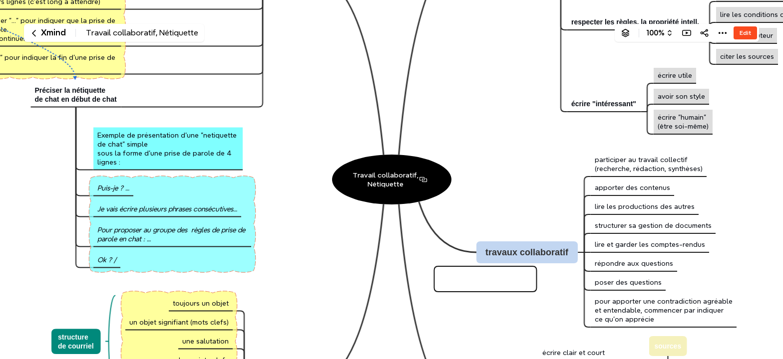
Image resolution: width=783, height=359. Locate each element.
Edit (745, 32)
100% (655, 32)
